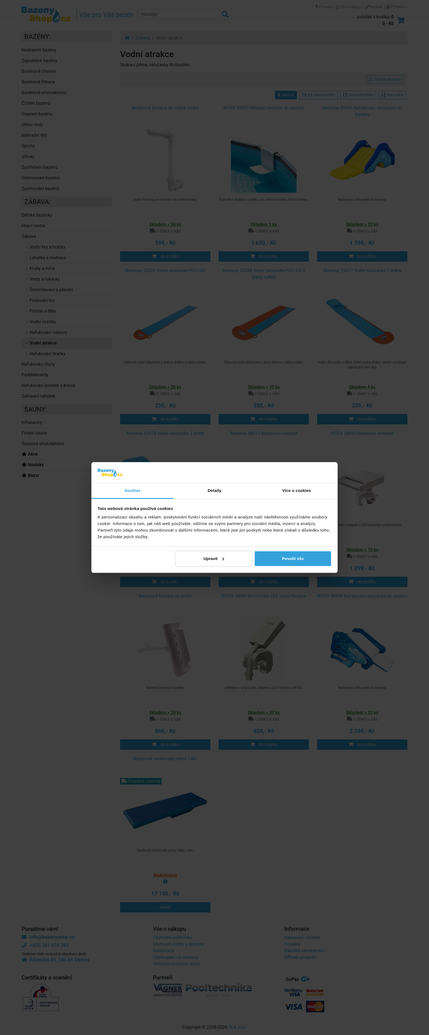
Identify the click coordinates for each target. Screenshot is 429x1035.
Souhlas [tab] (132, 490)
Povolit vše (293, 558)
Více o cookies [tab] (296, 490)
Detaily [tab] (214, 490)
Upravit (214, 558)
